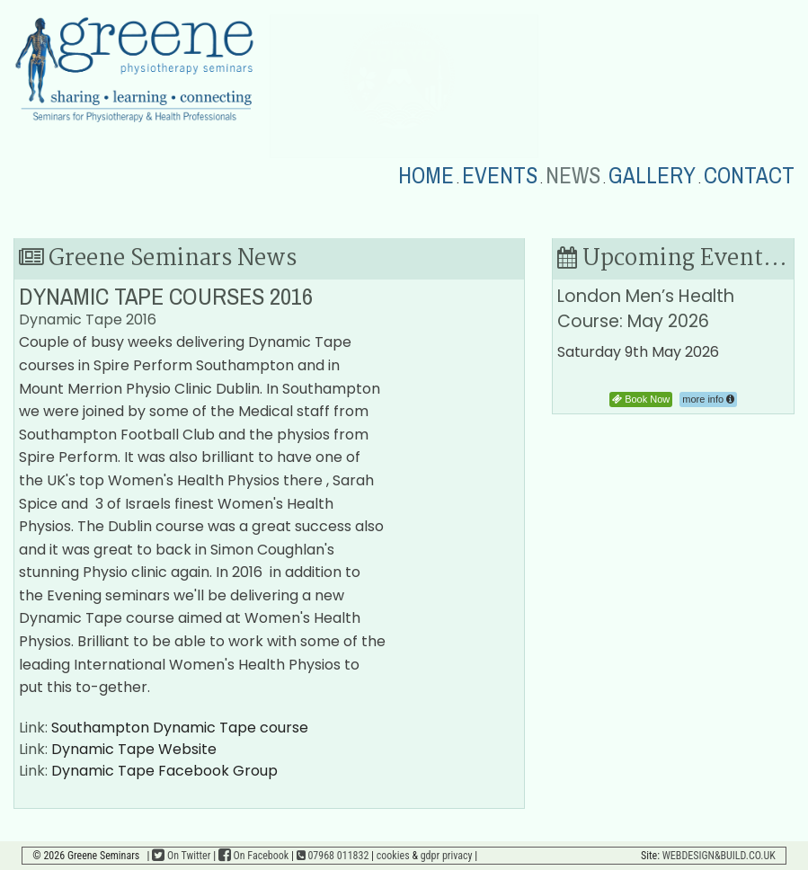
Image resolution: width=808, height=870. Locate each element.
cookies (393, 855)
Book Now (641, 399)
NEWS (573, 176)
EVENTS (499, 176)
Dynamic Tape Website (134, 749)
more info (708, 399)
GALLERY (652, 176)
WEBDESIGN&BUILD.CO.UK (719, 855)
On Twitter (181, 855)
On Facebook (253, 855)
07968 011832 (333, 855)
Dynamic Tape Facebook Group (164, 770)
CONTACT (749, 176)
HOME (426, 176)
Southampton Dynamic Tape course (179, 727)
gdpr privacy (447, 855)
